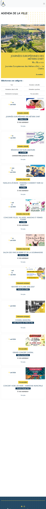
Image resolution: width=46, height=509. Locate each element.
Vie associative (34, 94)
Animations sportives (34, 89)
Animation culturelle (34, 85)
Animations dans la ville (11, 89)
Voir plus (23, 126)
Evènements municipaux (11, 94)
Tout (12, 85)
